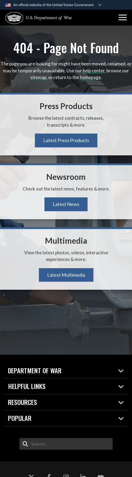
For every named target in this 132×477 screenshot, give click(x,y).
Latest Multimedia (66, 275)
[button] (123, 17)
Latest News (66, 204)
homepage (90, 77)
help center (94, 70)
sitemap (38, 77)
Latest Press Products (66, 140)
